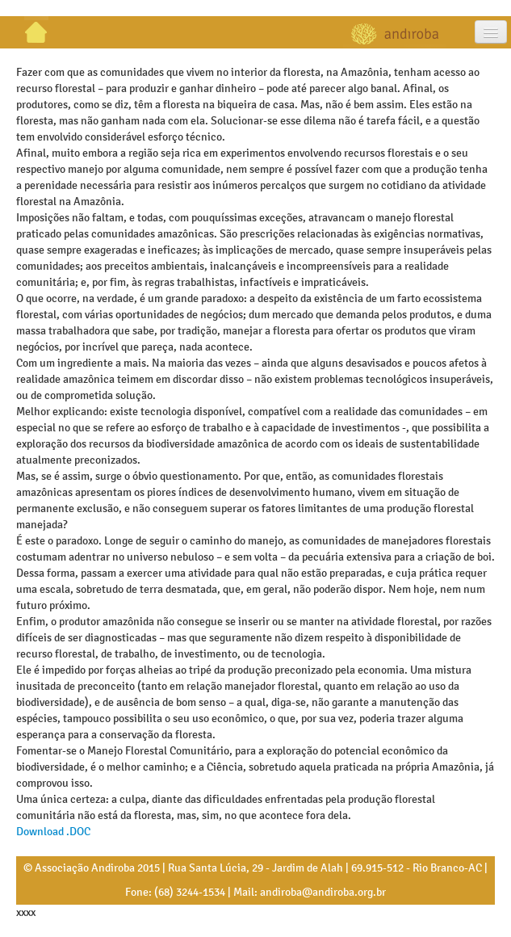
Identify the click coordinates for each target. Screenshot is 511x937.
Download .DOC (53, 831)
